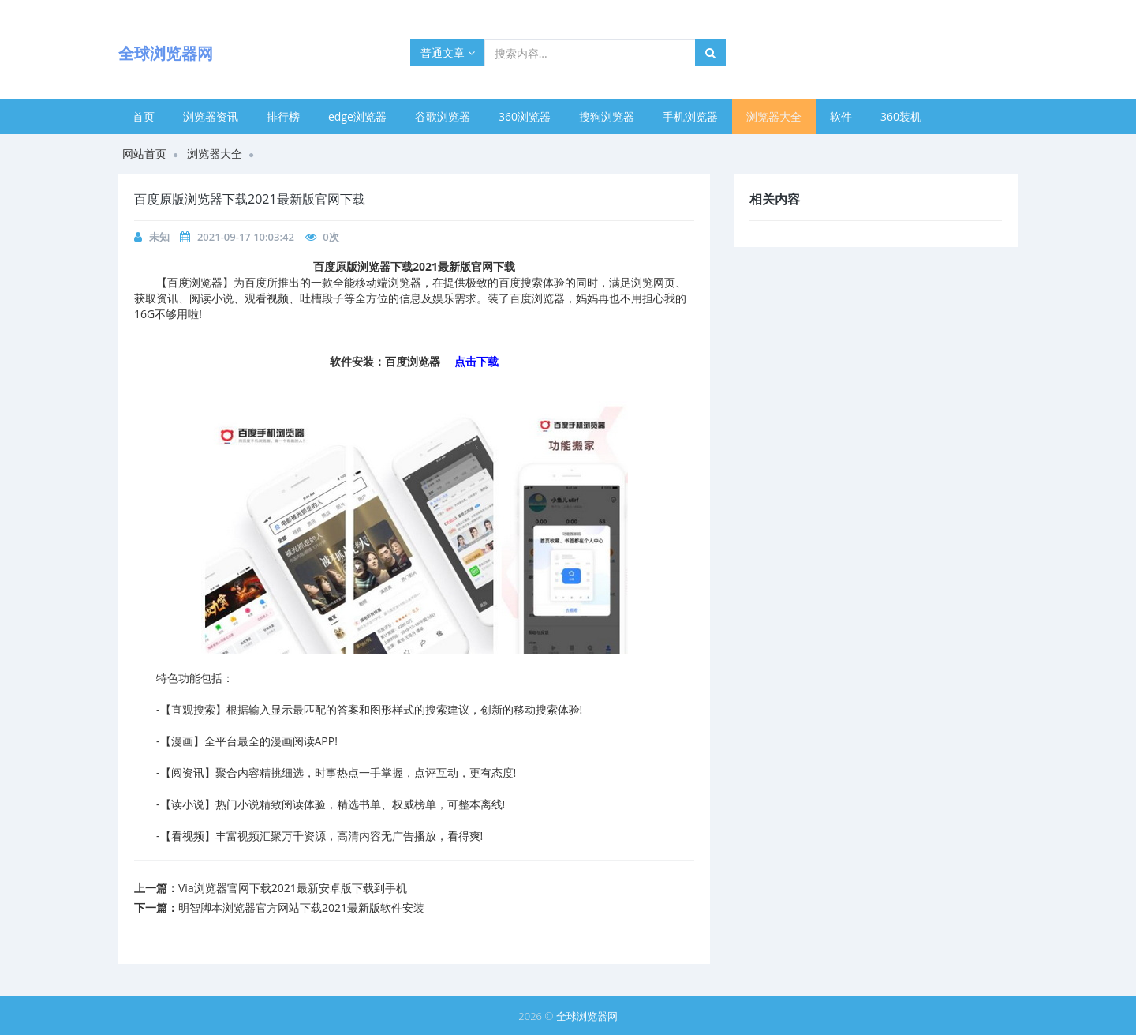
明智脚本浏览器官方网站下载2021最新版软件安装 (301, 907)
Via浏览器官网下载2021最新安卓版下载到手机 (292, 887)
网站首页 (144, 153)
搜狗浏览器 (606, 116)
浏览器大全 (774, 116)
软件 (841, 116)
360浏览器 (525, 116)
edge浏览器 (357, 116)
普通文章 (447, 52)
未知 (159, 237)
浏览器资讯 (210, 116)
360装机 (900, 116)
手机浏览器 (690, 116)
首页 (144, 116)
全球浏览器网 (587, 1016)
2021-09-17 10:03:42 (245, 237)
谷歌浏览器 (442, 116)
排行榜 (283, 116)
